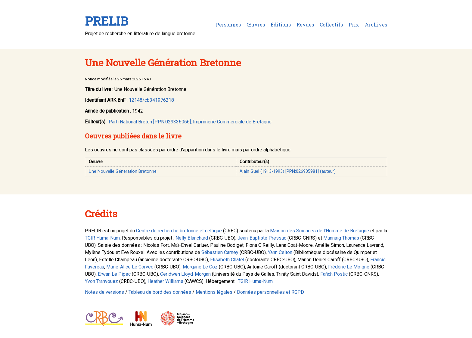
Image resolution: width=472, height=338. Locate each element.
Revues (305, 24)
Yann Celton (280, 252)
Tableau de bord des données (160, 292)
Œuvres (256, 24)
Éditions (281, 24)
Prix (354, 24)
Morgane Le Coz (200, 267)
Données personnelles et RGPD (270, 292)
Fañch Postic (334, 274)
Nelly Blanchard (191, 238)
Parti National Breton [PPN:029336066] (150, 122)
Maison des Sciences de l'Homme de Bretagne (319, 231)
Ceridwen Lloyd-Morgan (185, 274)
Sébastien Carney (219, 252)
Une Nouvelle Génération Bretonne (123, 171)
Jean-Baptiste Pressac (262, 238)
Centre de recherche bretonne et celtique (179, 231)
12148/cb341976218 (151, 100)
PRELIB (106, 21)
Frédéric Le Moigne (348, 267)
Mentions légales (214, 292)
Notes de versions (104, 292)
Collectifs (331, 24)
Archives (376, 24)
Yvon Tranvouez (101, 281)
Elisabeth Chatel (227, 259)
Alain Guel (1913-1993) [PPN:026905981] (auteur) (288, 171)
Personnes (228, 24)
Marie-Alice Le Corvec (129, 267)
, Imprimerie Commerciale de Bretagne (231, 122)
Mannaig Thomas (341, 238)
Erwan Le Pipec (114, 274)
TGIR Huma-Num (102, 238)
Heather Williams (165, 281)
